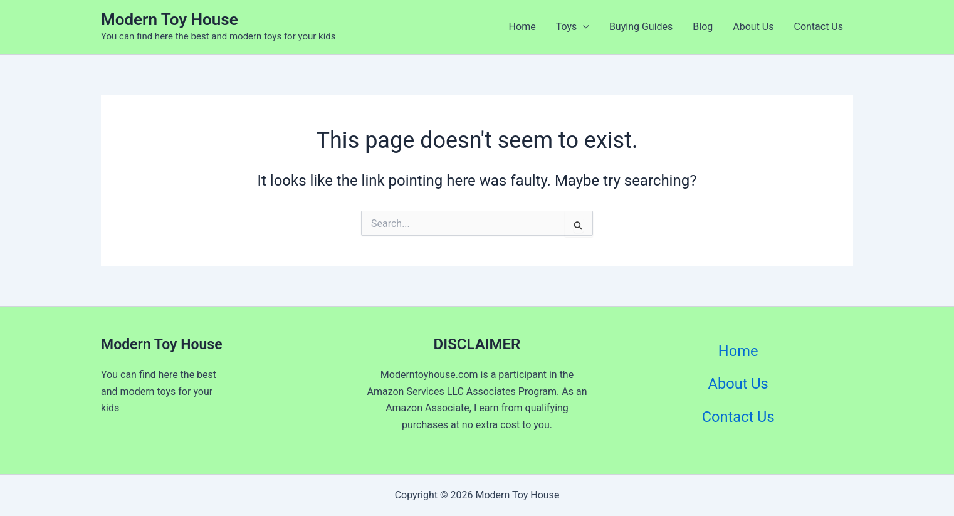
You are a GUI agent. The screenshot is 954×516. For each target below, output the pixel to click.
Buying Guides (641, 27)
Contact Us (818, 27)
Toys (572, 27)
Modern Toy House (169, 19)
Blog (703, 27)
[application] (583, 27)
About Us (753, 27)
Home (522, 27)
